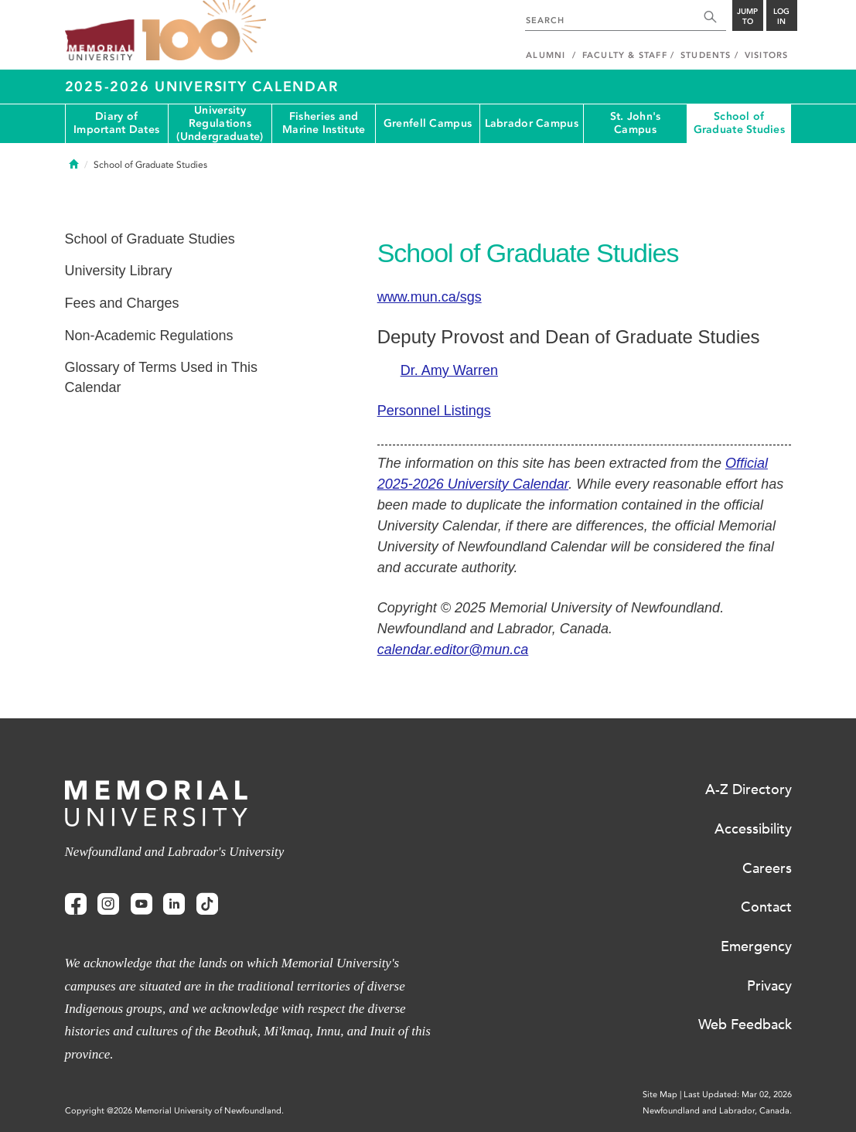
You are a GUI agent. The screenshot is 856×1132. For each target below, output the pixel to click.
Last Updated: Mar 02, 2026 (738, 1094)
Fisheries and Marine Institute (323, 123)
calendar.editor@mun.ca (453, 649)
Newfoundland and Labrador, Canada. (717, 1111)
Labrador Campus (531, 123)
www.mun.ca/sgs (429, 297)
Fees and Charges (122, 303)
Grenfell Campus (428, 123)
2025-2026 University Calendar (202, 86)
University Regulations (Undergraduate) (219, 123)
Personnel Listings (434, 410)
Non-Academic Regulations (149, 335)
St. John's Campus (635, 123)
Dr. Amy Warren (449, 370)
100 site (204, 31)
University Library (118, 270)
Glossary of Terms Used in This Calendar (161, 377)
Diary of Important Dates (116, 123)
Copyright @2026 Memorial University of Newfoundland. (174, 1111)
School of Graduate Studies (739, 123)
